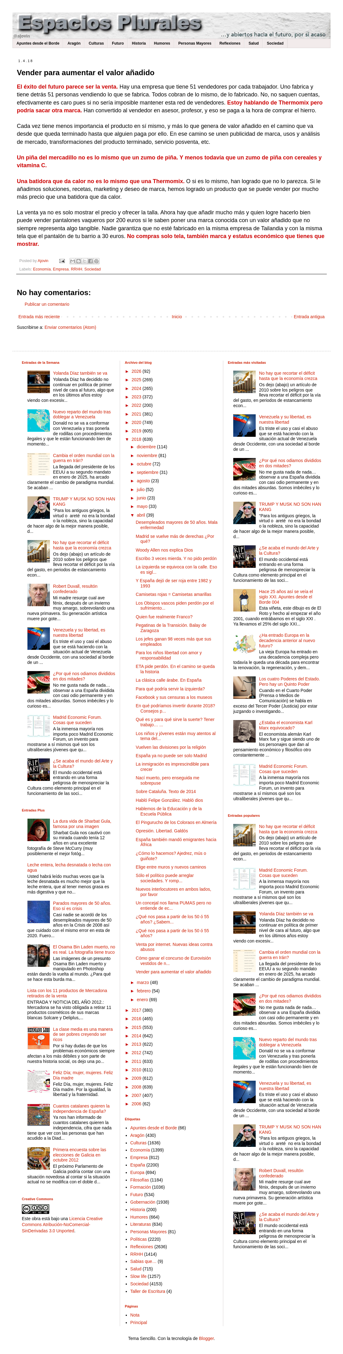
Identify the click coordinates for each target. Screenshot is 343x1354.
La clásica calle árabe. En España (168, 680)
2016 (137, 1018)
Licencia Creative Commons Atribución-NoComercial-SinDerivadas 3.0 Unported (62, 1224)
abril (141, 515)
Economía (42, 269)
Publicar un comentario (47, 304)
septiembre (148, 472)
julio (141, 489)
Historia (139, 43)
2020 (137, 422)
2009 (137, 1078)
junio (142, 497)
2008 (137, 1086)
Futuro (118, 43)
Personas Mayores (194, 43)
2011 (137, 1061)
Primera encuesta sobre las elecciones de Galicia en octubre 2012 (79, 1155)
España (137, 1164)
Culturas (96, 43)
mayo (143, 506)
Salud (254, 43)
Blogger (206, 1338)
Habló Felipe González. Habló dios (169, 800)
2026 (137, 371)
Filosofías (139, 1179)
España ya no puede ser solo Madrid (171, 755)
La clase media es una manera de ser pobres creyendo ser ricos (83, 1034)
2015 (137, 1027)
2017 (137, 1010)
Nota (135, 1315)
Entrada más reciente (39, 316)
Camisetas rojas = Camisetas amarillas (173, 594)
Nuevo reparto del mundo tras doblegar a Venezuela (82, 414)
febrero (144, 990)
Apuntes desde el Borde (38, 43)
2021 (137, 414)
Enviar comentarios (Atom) (70, 327)
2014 (137, 1035)
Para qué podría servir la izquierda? (170, 688)
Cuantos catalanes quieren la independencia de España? (81, 1108)
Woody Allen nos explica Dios (164, 550)
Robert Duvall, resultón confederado (75, 589)
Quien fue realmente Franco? (164, 616)
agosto (144, 480)
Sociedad (275, 43)
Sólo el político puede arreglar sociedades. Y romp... (165, 878)
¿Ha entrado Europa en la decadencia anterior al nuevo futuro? (287, 640)
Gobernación (142, 1202)
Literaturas (140, 1224)
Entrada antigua (309, 316)
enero (143, 999)
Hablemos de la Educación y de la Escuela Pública (169, 811)
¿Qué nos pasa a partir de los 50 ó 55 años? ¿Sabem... (172, 919)
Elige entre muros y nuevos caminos (171, 867)
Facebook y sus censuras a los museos (174, 697)
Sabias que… (143, 1261)
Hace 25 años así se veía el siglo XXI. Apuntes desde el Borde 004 (286, 597)
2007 (137, 1095)
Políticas (138, 1239)
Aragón (73, 43)
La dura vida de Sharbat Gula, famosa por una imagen (82, 824)
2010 (137, 1069)
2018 (137, 439)
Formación (140, 1187)
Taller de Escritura (147, 1291)
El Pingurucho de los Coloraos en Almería (176, 822)
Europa (137, 1172)
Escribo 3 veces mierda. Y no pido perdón (176, 558)
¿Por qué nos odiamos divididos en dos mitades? (84, 676)
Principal (138, 1322)
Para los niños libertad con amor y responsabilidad (169, 655)
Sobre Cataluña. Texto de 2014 (166, 791)
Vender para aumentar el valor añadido (173, 971)
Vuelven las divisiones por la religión (171, 747)
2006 (137, 1103)
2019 (137, 430)
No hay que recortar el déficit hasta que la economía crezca (82, 545)
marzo (143, 982)
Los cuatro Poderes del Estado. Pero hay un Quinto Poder (289, 681)
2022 (137, 405)
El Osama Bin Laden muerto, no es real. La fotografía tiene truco (84, 949)
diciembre (147, 446)
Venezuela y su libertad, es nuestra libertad (79, 632)
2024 (137, 388)
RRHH (76, 269)
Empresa (61, 269)
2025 (137, 379)
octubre (145, 463)
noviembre (147, 455)
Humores (162, 43)
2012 (137, 1052)
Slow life (138, 1276)
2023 (137, 396)
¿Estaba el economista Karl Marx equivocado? (285, 725)
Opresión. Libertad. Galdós (162, 830)
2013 (137, 1044)
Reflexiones (230, 43)
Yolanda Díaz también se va (80, 373)
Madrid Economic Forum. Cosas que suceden (77, 720)
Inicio (177, 316)
